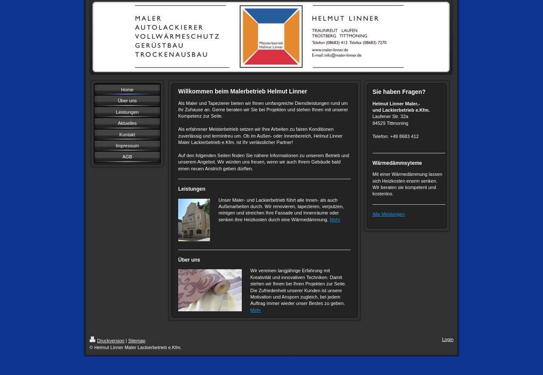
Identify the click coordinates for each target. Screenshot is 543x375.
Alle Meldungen (388, 214)
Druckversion (107, 340)
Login (447, 339)
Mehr (335, 219)
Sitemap (136, 340)
